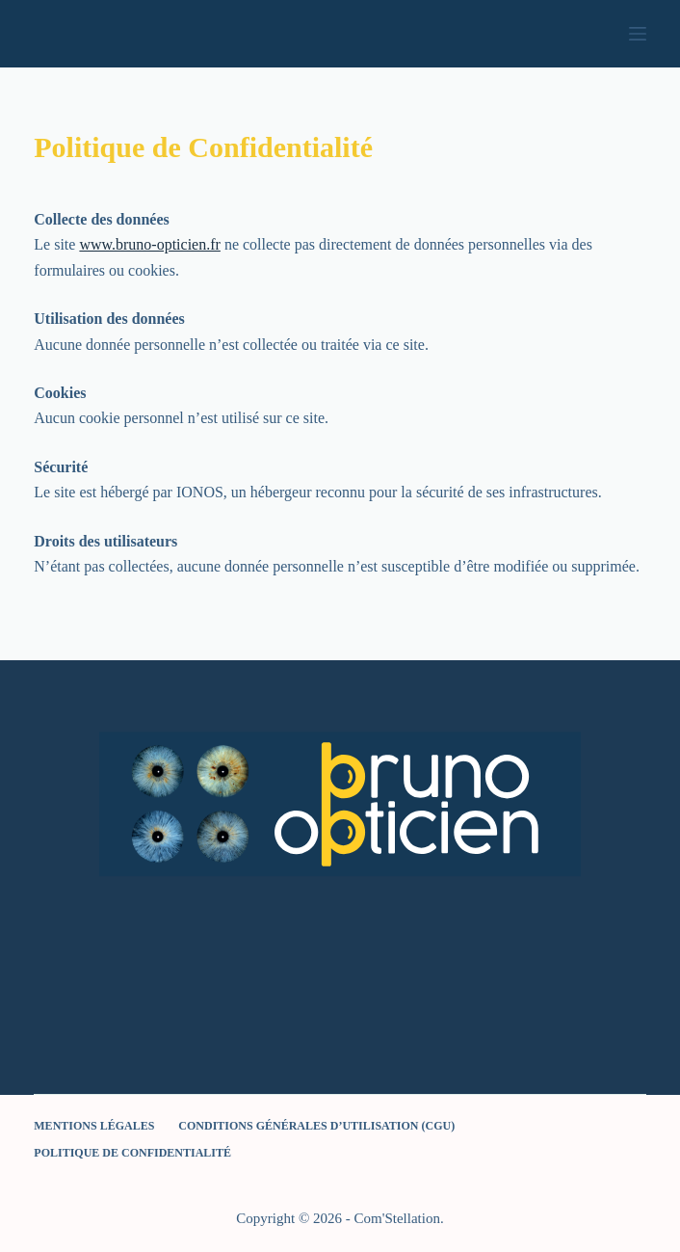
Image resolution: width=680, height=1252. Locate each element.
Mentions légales (94, 1125)
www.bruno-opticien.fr (149, 244)
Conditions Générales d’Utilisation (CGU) (316, 1125)
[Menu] (637, 33)
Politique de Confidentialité (132, 1152)
